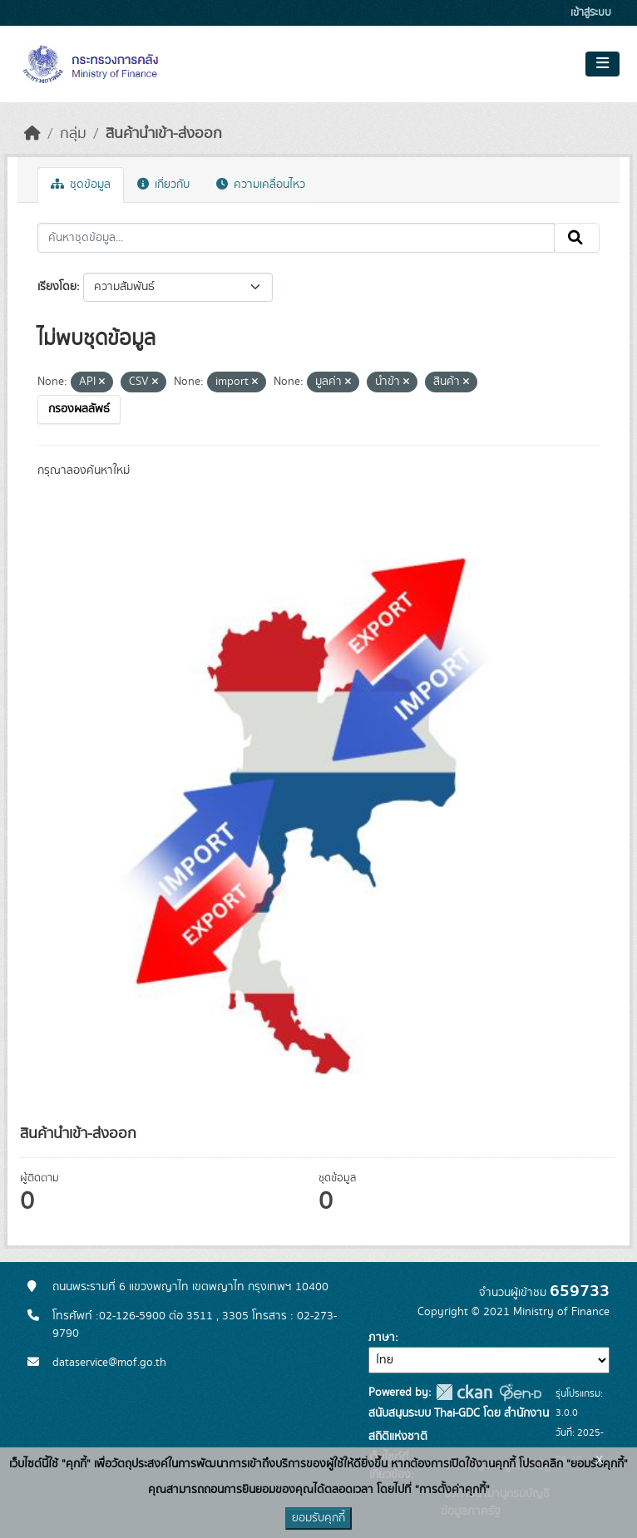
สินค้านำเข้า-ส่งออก (164, 134)
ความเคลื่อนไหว (260, 184)
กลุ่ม (73, 134)
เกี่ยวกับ (163, 184)
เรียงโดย (57, 287)
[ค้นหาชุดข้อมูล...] (296, 238)
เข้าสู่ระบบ (590, 13)
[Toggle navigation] (602, 64)
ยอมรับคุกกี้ (318, 1518)
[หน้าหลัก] (32, 134)
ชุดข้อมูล (81, 184)
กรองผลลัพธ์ (79, 409)
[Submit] (577, 238)
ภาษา (381, 1337)
